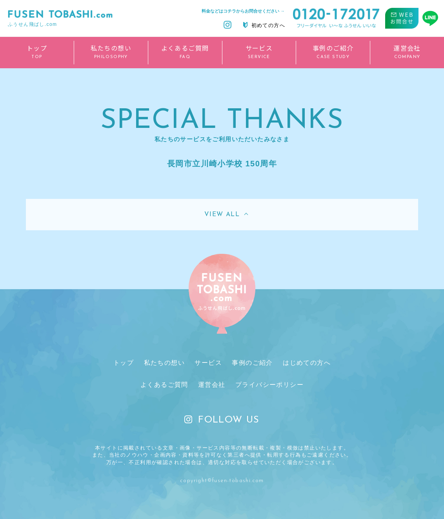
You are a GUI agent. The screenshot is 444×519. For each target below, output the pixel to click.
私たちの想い (164, 362)
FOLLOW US (222, 420)
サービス (208, 362)
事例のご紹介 (252, 362)
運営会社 (212, 384)
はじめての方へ (307, 362)
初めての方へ (264, 25)
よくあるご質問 (164, 384)
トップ (123, 362)
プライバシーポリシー (269, 384)
